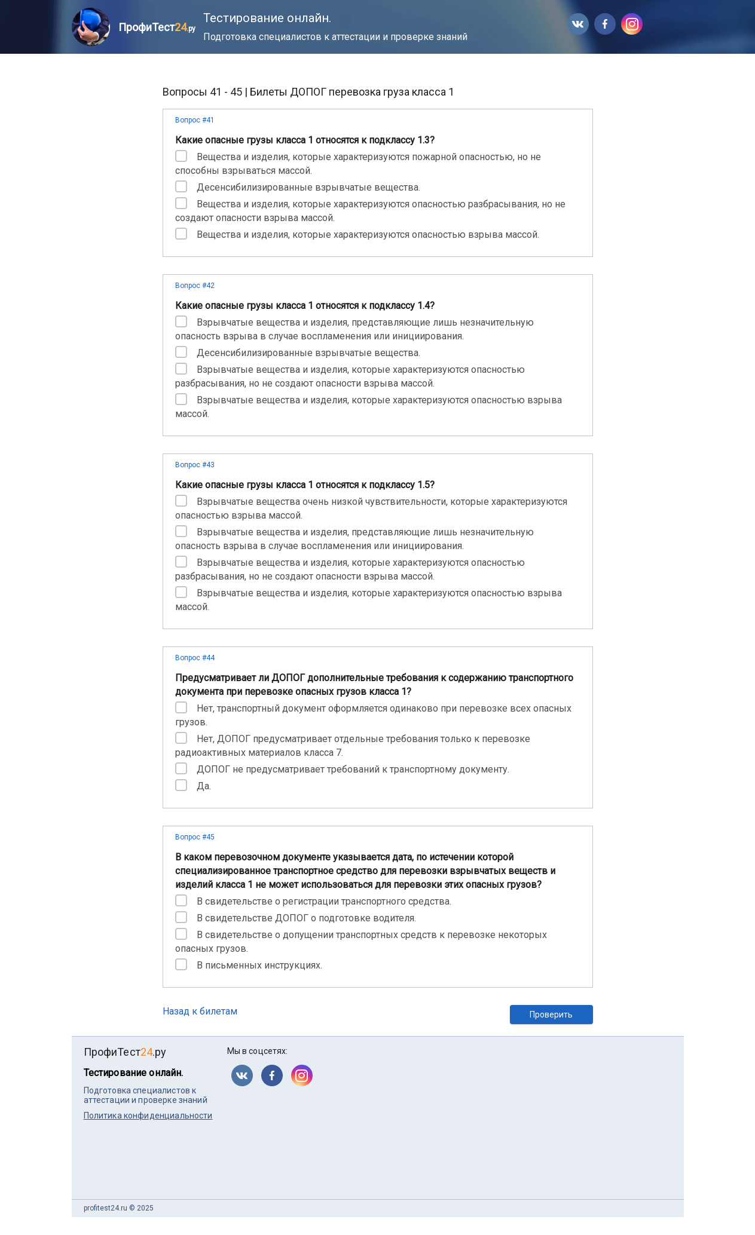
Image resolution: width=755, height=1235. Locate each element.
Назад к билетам (200, 1011)
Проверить (551, 1014)
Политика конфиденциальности (148, 1115)
